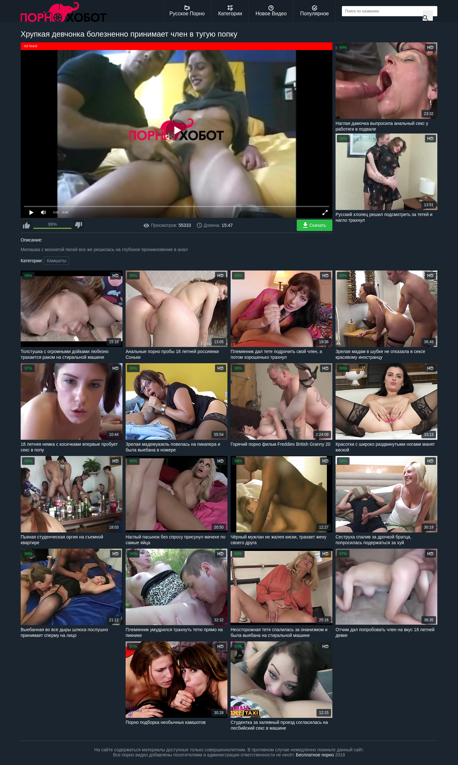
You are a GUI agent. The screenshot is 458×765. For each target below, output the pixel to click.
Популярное (314, 10)
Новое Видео (271, 10)
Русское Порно (187, 10)
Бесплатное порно (315, 754)
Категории (230, 10)
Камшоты (56, 260)
